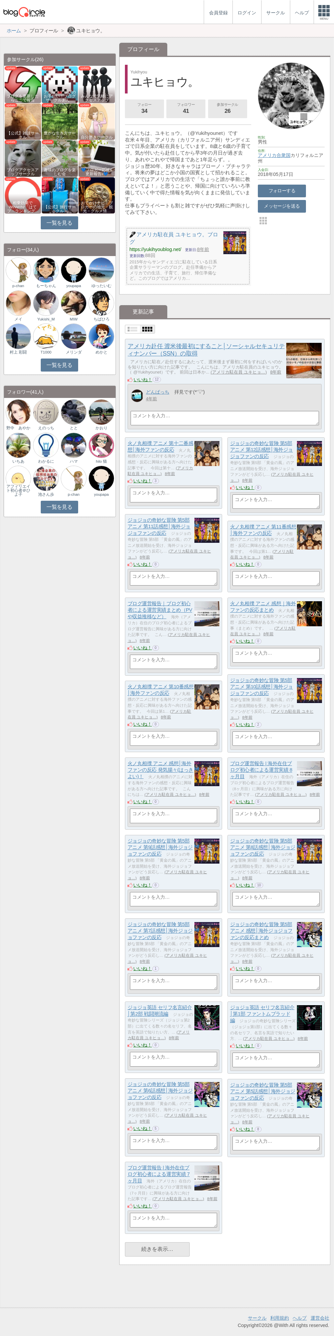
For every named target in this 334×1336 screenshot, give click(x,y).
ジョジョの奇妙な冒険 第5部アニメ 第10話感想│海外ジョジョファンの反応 (261, 686)
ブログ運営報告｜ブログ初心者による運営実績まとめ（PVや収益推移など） (160, 610)
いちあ (18, 461)
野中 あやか (18, 428)
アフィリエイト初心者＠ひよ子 (18, 490)
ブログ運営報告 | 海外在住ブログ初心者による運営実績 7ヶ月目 (159, 1174)
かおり (102, 428)
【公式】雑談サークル (23, 135)
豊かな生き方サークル (60, 135)
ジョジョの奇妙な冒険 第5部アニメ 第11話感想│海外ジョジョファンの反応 (159, 526)
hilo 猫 (101, 461)
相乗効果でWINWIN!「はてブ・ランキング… (23, 207)
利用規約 (279, 1318)
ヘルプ (300, 1318)
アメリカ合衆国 (274, 155)
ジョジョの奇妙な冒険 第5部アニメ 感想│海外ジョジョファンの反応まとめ (261, 930)
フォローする (282, 190)
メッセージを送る (282, 206)
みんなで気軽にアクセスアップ (97, 98)
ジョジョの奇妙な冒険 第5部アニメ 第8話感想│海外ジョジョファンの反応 (262, 847)
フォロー (144, 108)
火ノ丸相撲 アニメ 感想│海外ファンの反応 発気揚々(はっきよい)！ (160, 769)
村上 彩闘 (18, 352)
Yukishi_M (45, 319)
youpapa (73, 286)
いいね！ (143, 379)
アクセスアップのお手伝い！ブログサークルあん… (60, 96)
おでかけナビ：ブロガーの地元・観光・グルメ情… (97, 207)
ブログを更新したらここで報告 (23, 98)
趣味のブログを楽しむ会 (60, 172)
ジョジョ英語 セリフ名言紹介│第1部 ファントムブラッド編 (262, 1014)
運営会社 (320, 1318)
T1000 (45, 352)
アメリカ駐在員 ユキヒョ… (239, 372)
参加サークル (227, 108)
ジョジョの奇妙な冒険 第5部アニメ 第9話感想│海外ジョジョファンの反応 (160, 847)
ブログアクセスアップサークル (23, 172)
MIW (74, 319)
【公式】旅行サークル (60, 209)
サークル (257, 1318)
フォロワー (186, 108)
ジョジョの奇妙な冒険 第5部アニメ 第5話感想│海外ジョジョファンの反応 (262, 1091)
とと (74, 428)
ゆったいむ (102, 286)
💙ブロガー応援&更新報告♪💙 (97, 172)
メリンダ (74, 352)
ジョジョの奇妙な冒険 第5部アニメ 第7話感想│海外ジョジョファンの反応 (160, 930)
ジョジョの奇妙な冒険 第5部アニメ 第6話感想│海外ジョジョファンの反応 (160, 1090)
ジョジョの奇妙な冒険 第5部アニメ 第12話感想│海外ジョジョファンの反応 (261, 449)
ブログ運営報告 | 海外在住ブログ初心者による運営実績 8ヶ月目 (261, 769)
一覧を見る (59, 223)
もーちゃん (46, 286)
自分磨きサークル (97, 137)
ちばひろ (102, 319)
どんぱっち (157, 392)
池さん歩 (46, 494)
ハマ (74, 461)
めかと (102, 352)
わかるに (46, 461)
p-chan (18, 286)
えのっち (46, 428)
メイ (18, 319)
